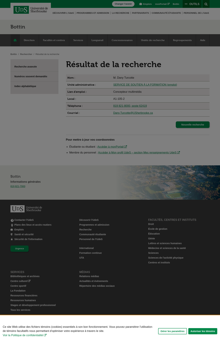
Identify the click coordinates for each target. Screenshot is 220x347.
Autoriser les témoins (203, 331)
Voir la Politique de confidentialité (23, 335)
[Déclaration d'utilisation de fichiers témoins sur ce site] (110, 331)
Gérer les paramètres (173, 331)
